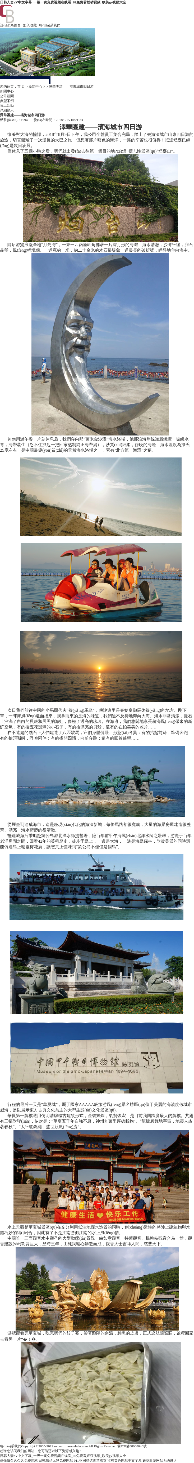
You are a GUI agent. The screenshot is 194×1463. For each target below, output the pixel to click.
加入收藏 (30, 25)
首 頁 (21, 86)
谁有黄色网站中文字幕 (124, 1460)
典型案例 (7, 101)
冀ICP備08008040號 (132, 1446)
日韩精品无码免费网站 (56, 1460)
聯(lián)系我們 (49, 25)
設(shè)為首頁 (10, 25)
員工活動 (7, 106)
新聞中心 (35, 86)
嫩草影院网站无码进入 (159, 1460)
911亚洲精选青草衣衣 (90, 1460)
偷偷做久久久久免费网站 (19, 1460)
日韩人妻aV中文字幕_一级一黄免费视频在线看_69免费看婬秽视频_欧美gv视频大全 (63, 2)
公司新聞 (7, 96)
